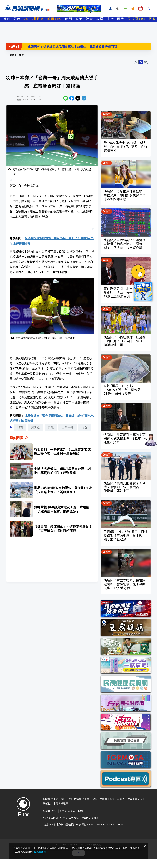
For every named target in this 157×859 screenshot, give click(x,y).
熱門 (68, 19)
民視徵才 (48, 803)
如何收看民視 (76, 799)
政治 (79, 19)
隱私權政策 (62, 803)
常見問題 (61, 799)
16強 (84, 427)
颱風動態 (54, 19)
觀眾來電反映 (134, 799)
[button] (147, 46)
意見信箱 (92, 799)
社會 (89, 19)
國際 (120, 19)
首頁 (6, 19)
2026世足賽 (34, 19)
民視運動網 (137, 19)
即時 (17, 19)
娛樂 (100, 19)
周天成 (35, 427)
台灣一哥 (67, 427)
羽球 (51, 427)
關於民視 (48, 799)
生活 (110, 19)
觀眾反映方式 (117, 799)
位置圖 (103, 799)
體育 (20, 427)
